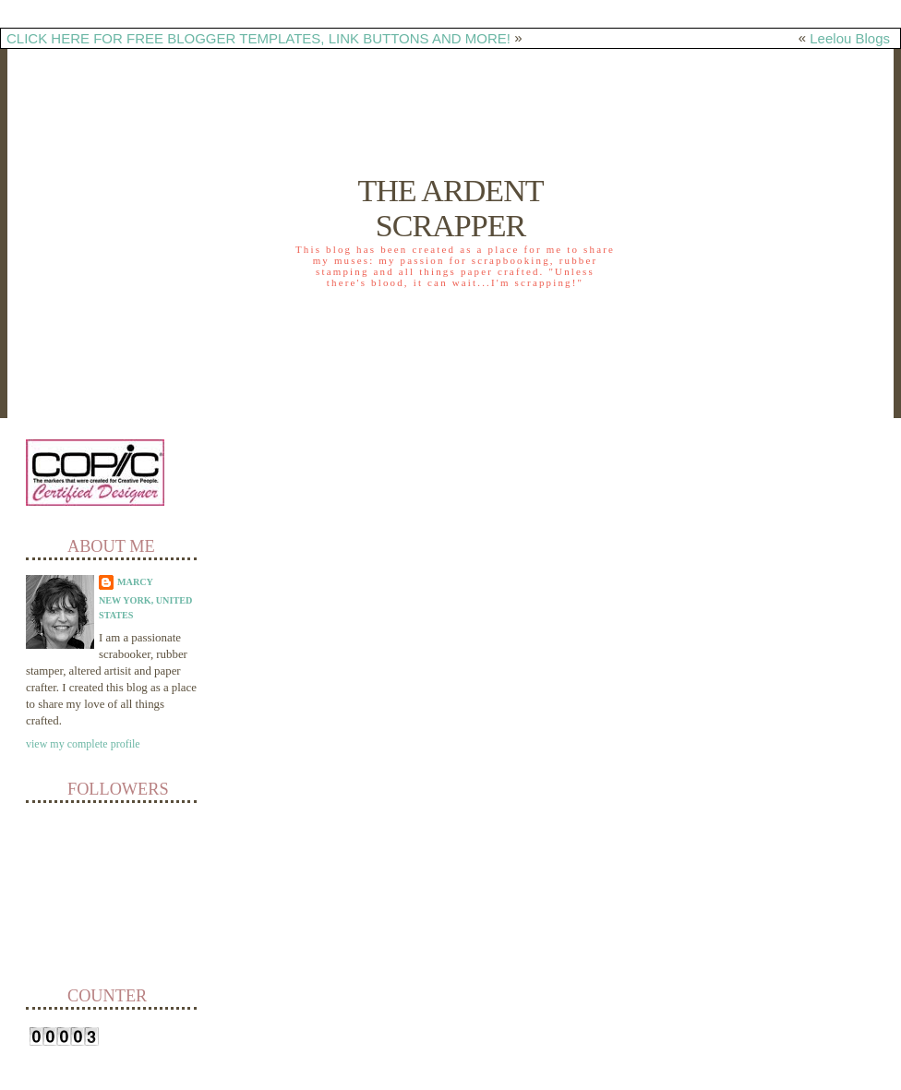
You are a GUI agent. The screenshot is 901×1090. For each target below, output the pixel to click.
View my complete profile (83, 743)
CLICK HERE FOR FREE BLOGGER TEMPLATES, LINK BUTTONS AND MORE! (258, 38)
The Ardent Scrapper (450, 208)
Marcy (135, 582)
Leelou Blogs (850, 38)
